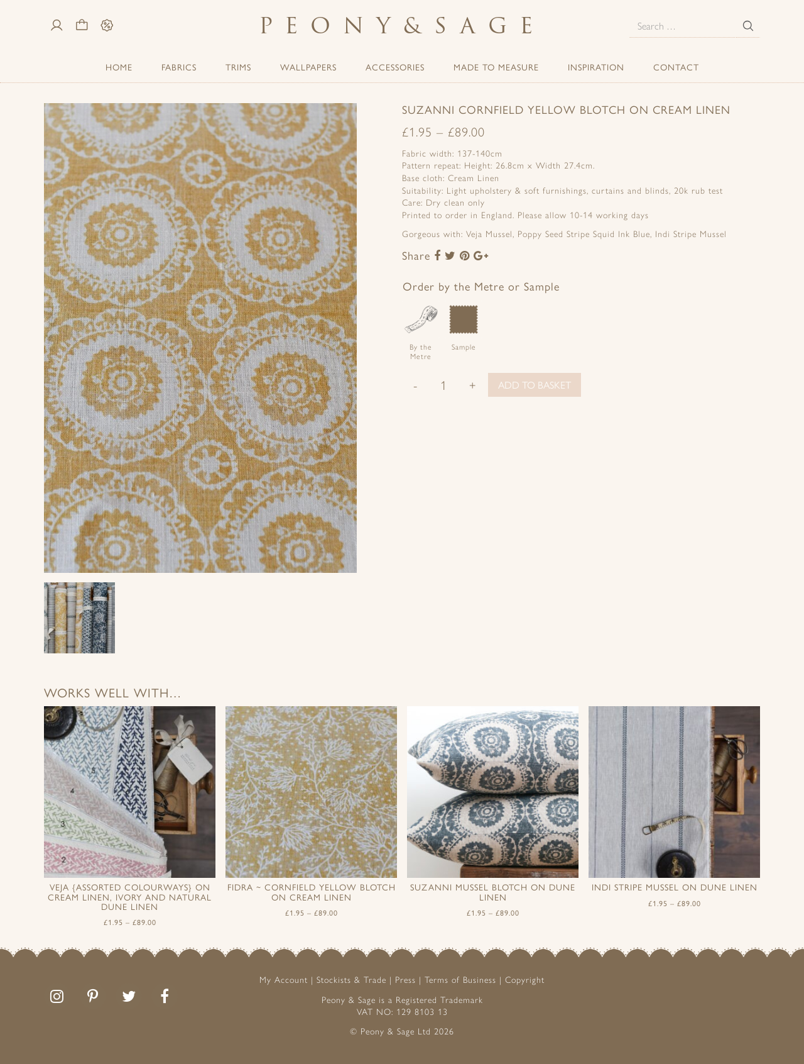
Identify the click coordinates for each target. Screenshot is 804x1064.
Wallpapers (308, 66)
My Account (283, 979)
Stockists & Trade (351, 979)
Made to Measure (496, 66)
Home (119, 66)
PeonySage (402, 25)
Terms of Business (460, 979)
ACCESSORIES (395, 66)
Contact (676, 66)
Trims (238, 66)
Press (405, 979)
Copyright (525, 979)
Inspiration (596, 66)
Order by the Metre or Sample (481, 286)
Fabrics (179, 66)
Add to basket (534, 384)
